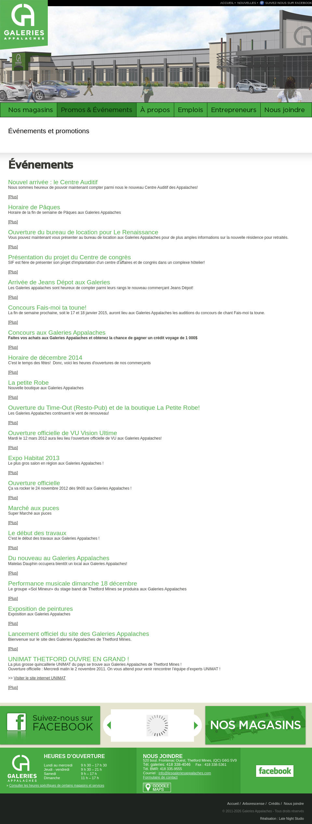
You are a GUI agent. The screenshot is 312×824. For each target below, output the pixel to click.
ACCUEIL (227, 3)
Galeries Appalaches (25, 21)
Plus (13, 197)
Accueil (233, 803)
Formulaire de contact (160, 777)
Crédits (274, 803)
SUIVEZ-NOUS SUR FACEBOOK (288, 3)
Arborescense (253, 803)
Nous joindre (294, 803)
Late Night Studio (291, 818)
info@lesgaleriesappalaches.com (185, 773)
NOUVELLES (246, 3)
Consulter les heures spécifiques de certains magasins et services (56, 785)
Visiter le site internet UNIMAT (40, 678)
